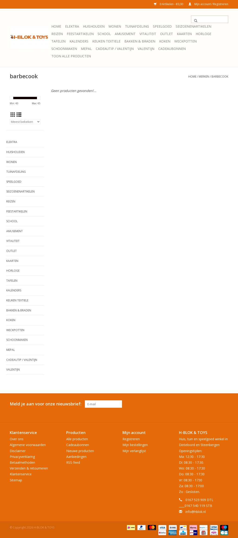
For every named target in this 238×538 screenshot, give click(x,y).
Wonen (115, 26)
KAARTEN (184, 34)
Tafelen (58, 41)
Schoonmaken (64, 48)
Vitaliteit (147, 34)
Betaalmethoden (22, 462)
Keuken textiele (106, 41)
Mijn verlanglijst (134, 450)
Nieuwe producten (80, 450)
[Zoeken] (209, 19)
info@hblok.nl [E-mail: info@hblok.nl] (195, 511)
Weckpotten (185, 41)
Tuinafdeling (137, 26)
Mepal (86, 48)
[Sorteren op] (25, 121)
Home (56, 26)
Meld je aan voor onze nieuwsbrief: (45, 403)
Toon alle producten (71, 56)
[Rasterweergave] (12, 114)
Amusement (125, 34)
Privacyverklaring (22, 456)
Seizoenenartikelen (193, 26)
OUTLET (166, 34)
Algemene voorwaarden (28, 444)
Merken (204, 76)
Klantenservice (21, 473)
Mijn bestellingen (135, 444)
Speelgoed (162, 26)
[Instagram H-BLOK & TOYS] (224, 404)
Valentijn (146, 48)
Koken (164, 41)
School (104, 34)
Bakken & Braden (139, 41)
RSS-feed (73, 462)
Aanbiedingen (76, 456)
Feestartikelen (80, 34)
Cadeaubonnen (172, 48)
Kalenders (78, 41)
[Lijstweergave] (19, 114)
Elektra (72, 26)
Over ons (16, 438)
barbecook (220, 76)
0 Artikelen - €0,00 (169, 4)
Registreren (131, 438)
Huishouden (94, 26)
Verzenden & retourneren (29, 467)
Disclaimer (18, 450)
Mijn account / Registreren (208, 4)
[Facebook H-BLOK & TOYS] (216, 404)
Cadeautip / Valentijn (115, 48)
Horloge (203, 34)
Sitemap (16, 479)
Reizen (57, 34)
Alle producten (77, 438)
